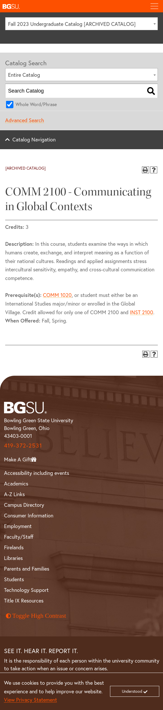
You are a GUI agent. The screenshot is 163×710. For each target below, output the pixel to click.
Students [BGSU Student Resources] (14, 579)
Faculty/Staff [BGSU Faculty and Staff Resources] (18, 536)
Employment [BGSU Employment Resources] (18, 526)
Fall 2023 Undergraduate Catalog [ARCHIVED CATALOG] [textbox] (72, 23)
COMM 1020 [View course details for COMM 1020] (57, 294)
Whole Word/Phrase (36, 104)
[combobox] (81, 23)
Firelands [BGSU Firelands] (14, 547)
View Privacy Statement (30, 699)
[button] (72, 6)
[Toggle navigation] (154, 6)
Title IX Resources (23, 600)
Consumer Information (28, 515)
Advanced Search (24, 120)
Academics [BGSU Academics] (16, 483)
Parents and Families (26, 568)
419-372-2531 (23, 445)
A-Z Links (14, 494)
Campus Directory (24, 504)
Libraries (13, 557)
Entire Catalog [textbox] (24, 74)
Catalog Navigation (34, 139)
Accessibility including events (36, 472)
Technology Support (26, 589)
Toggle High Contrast (36, 616)
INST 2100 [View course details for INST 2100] (141, 312)
